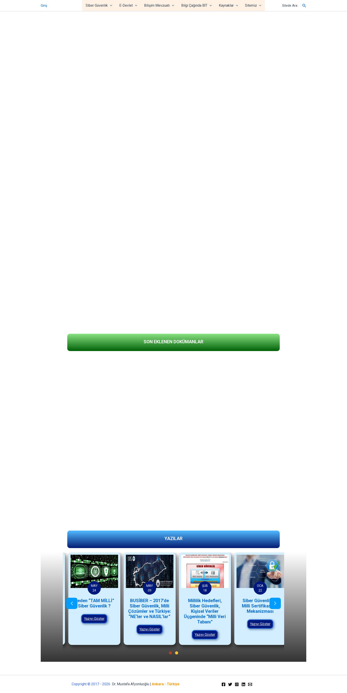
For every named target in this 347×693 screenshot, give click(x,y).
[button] (6, 315)
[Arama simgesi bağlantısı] (304, 5)
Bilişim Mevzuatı (159, 5)
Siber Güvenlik (99, 5)
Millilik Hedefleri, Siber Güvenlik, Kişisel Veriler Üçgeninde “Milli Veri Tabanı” (256, 611)
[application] (110, 5)
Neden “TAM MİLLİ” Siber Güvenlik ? (145, 603)
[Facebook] (224, 684)
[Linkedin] (243, 684)
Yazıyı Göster (90, 629)
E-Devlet (128, 5)
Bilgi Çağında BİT (196, 5)
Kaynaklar (228, 5)
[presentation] (72, 603)
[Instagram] (237, 684)
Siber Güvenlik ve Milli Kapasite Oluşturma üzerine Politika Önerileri (89, 608)
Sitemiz (253, 5)
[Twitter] (230, 684)
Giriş (44, 6)
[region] (173, 160)
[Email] (250, 684)
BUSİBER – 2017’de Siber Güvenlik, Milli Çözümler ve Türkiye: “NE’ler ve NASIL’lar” (200, 608)
